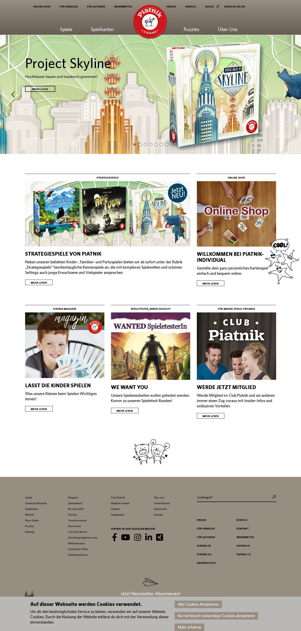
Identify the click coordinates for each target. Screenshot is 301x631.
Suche (209, 6)
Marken (29, 514)
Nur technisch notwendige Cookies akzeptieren (216, 615)
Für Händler (69, 6)
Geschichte (160, 508)
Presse (171, 6)
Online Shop (41, 6)
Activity (72, 514)
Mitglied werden (120, 503)
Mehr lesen (40, 89)
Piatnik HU (204, 554)
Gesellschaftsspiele (36, 503)
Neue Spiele (32, 520)
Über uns (159, 497)
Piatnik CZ (243, 554)
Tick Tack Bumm (77, 531)
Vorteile (115, 508)
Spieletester (117, 514)
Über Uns (228, 29)
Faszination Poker (78, 549)
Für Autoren (96, 6)
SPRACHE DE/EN (234, 6)
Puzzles (191, 29)
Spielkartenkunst (77, 554)
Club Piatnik (118, 497)
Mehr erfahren (189, 627)
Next (288, 94)
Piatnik (150, 22)
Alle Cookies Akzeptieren (198, 604)
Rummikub (74, 526)
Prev (13, 94)
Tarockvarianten (77, 520)
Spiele (66, 29)
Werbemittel (123, 6)
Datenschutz (206, 562)
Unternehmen (162, 503)
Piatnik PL (243, 545)
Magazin (73, 497)
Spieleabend (75, 503)
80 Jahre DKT (76, 508)
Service (190, 6)
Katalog (29, 531)
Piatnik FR (204, 545)
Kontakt (158, 514)
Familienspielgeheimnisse (82, 537)
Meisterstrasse (76, 543)
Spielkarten (102, 29)
